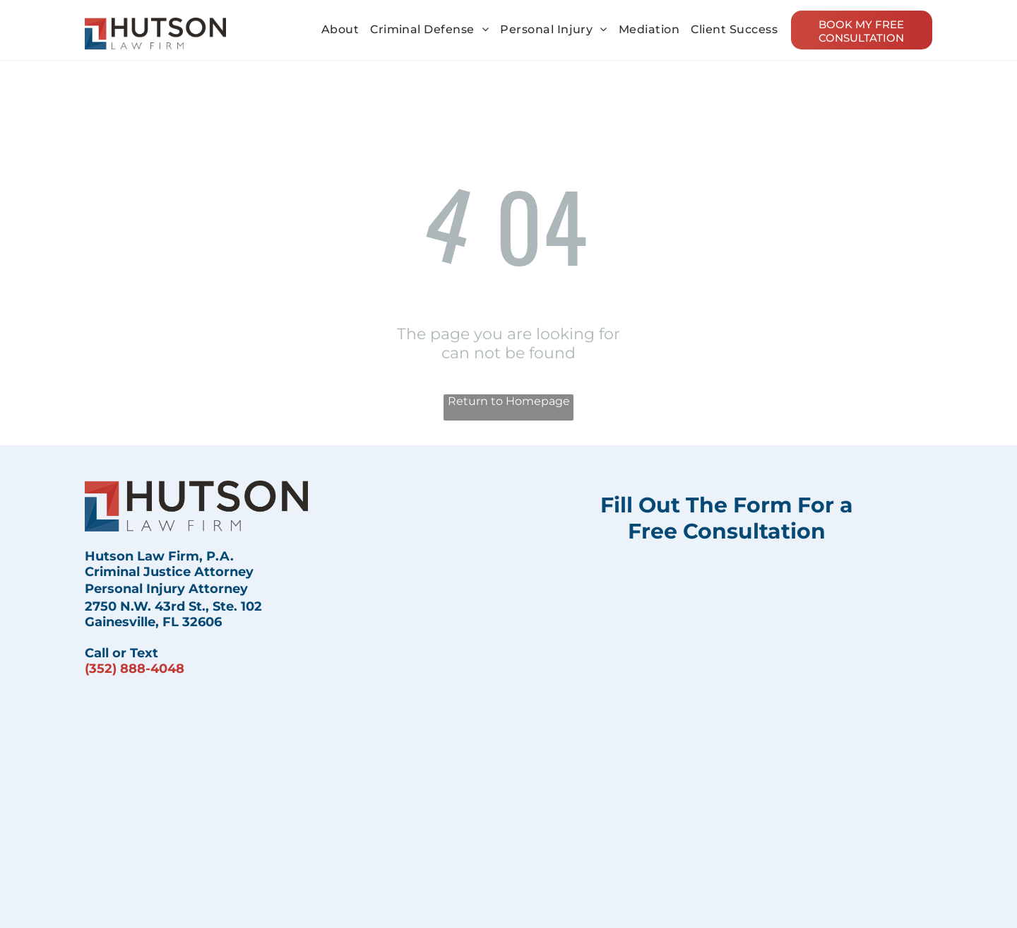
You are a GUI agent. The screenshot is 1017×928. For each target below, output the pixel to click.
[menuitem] (340, 29)
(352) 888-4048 (134, 668)
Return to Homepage (509, 401)
